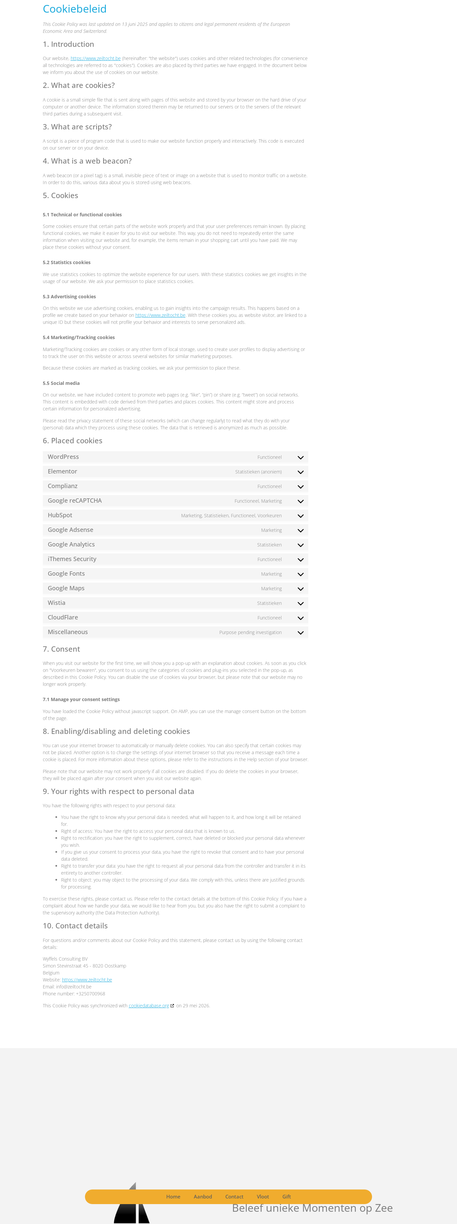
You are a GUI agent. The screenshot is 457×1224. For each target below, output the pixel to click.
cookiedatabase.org (149, 1005)
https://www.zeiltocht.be (96, 58)
